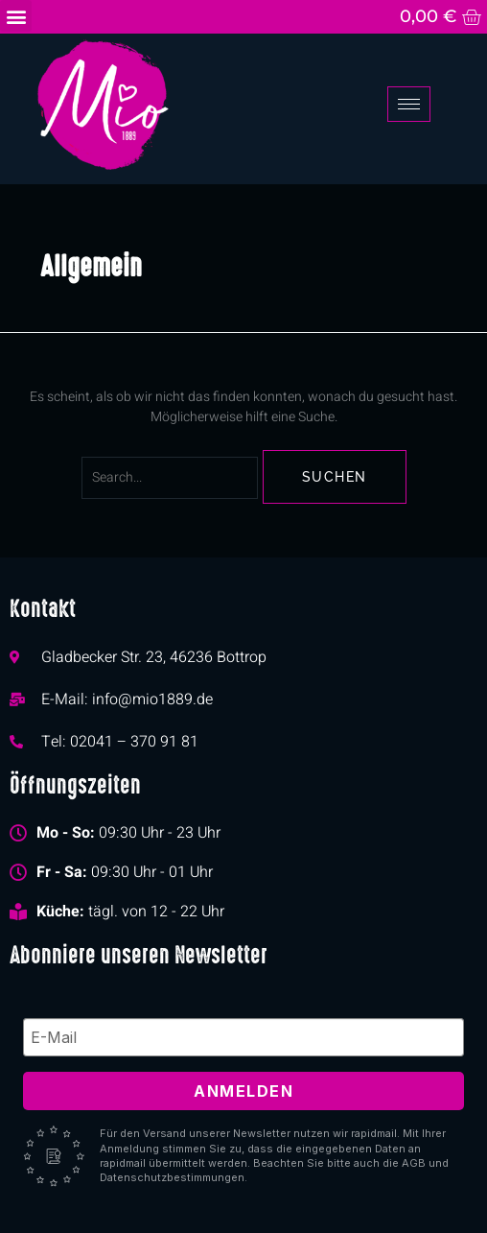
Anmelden (243, 1091)
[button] (16, 16)
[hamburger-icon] (408, 104)
